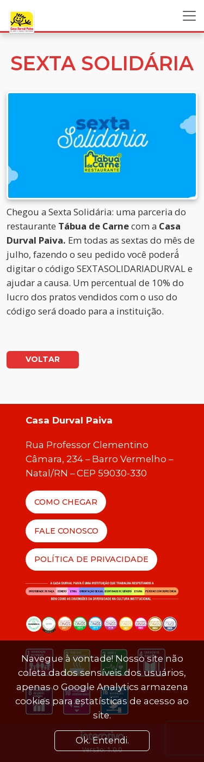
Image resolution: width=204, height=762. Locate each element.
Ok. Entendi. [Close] (102, 740)
